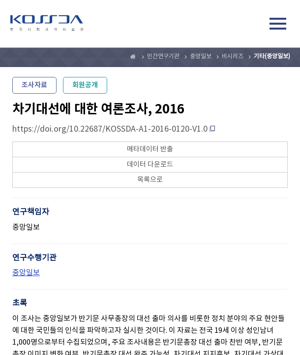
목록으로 (150, 180)
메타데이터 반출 (150, 149)
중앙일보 (200, 56)
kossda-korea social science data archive (47, 25)
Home (133, 56)
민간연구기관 (163, 56)
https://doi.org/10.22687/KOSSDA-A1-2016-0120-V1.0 (110, 129)
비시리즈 (232, 56)
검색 (255, 25)
